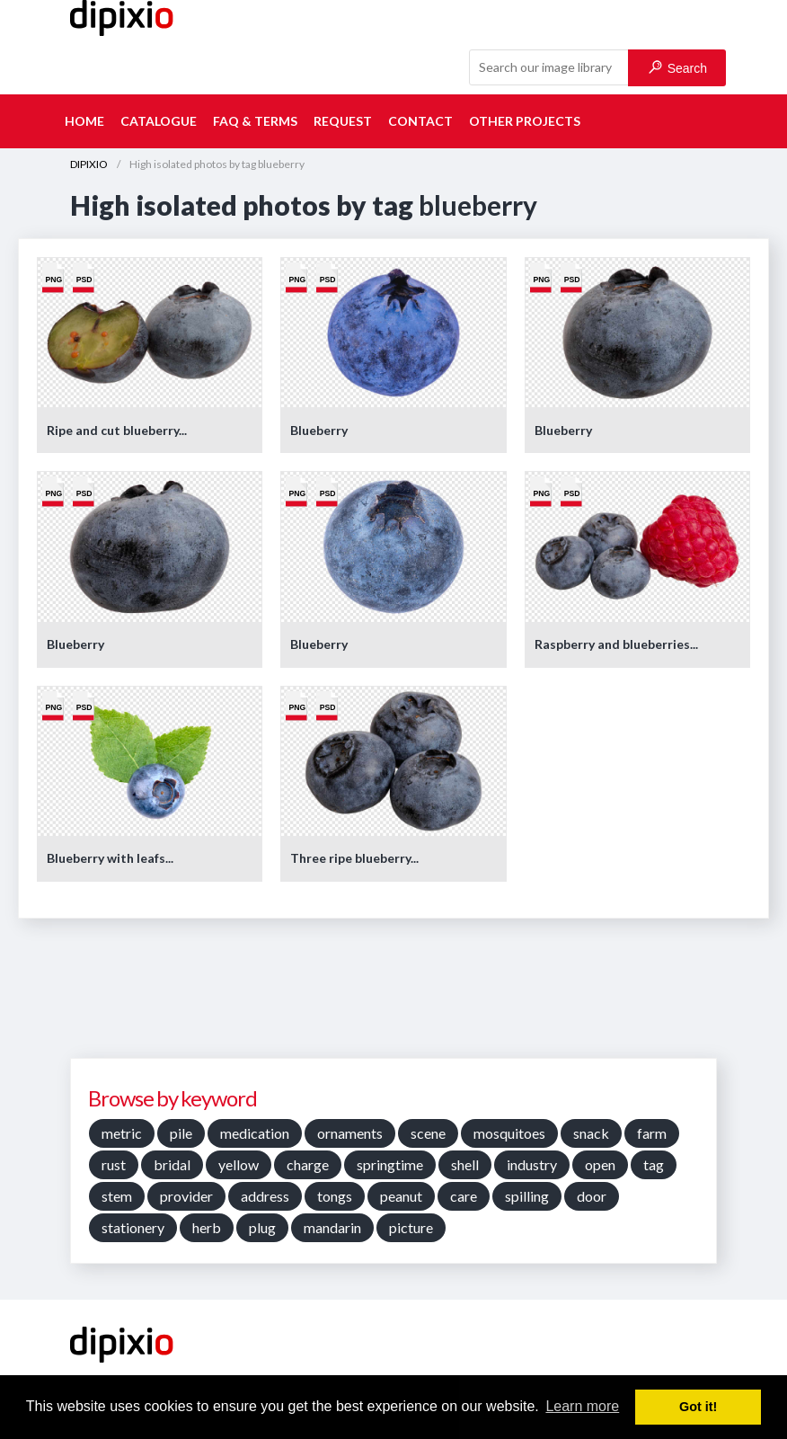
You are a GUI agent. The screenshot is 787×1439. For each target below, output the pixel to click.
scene (428, 1132)
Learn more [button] (582, 1406)
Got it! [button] (698, 1406)
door (591, 1195)
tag (653, 1164)
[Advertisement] (393, 995)
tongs (334, 1195)
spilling (527, 1195)
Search (678, 68)
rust (114, 1164)
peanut (401, 1195)
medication (254, 1132)
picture (411, 1227)
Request (343, 121)
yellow (238, 1164)
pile (181, 1132)
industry (532, 1164)
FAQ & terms (255, 121)
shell (465, 1164)
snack (591, 1132)
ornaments (350, 1132)
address (265, 1195)
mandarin (332, 1227)
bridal (172, 1164)
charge (308, 1164)
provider (186, 1195)
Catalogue (158, 121)
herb (206, 1227)
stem (117, 1195)
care (463, 1195)
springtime (390, 1164)
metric (122, 1132)
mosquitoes (509, 1132)
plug (262, 1227)
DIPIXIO (89, 164)
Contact (420, 121)
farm (652, 1132)
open (600, 1164)
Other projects (524, 121)
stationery (133, 1227)
